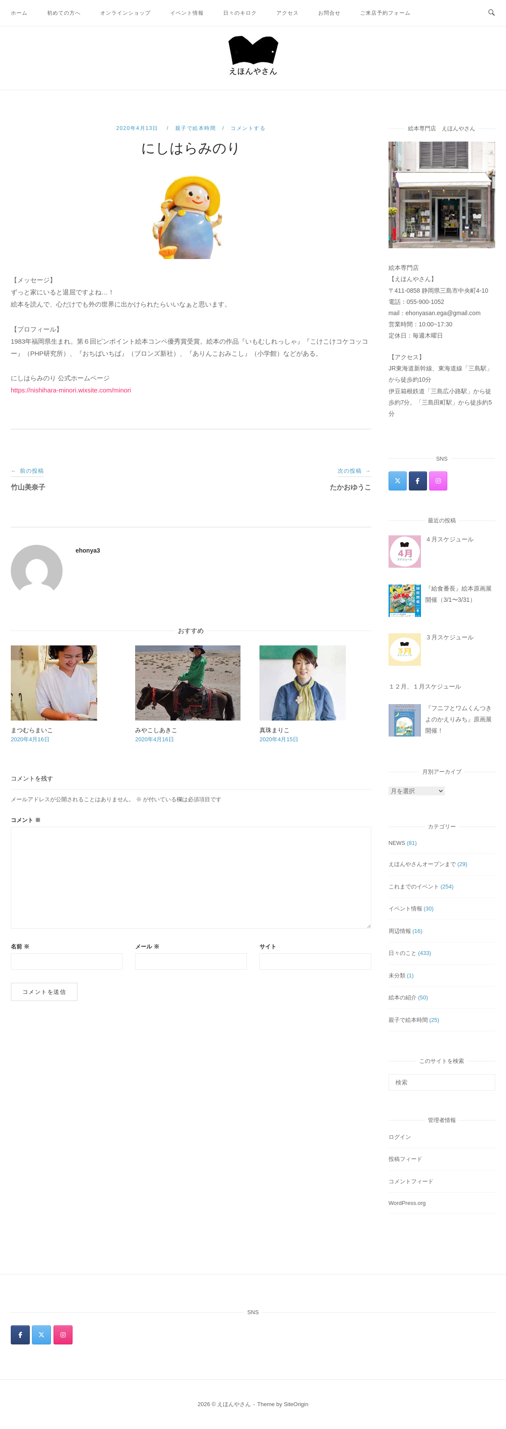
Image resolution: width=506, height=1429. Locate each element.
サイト (267, 946)
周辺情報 (400, 931)
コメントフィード (411, 1181)
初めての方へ (64, 13)
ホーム (19, 13)
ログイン (400, 1137)
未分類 (397, 975)
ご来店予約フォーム (385, 13)
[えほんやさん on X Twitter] (41, 1334)
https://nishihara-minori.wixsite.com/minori (71, 390)
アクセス (287, 13)
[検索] (485, 1078)
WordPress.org (407, 1203)
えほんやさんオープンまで (422, 864)
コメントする (248, 128)
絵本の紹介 (403, 997)
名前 (20, 946)
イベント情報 (187, 13)
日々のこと (403, 953)
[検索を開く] (491, 13)
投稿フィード (405, 1159)
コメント (26, 820)
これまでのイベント (414, 886)
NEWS (397, 843)
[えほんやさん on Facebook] (418, 480)
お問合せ (329, 13)
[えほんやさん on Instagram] (438, 480)
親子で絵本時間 (195, 128)
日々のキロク (240, 13)
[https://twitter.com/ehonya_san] (398, 480)
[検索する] (442, 1082)
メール (147, 946)
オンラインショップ (125, 13)
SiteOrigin (296, 1404)
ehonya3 (88, 550)
